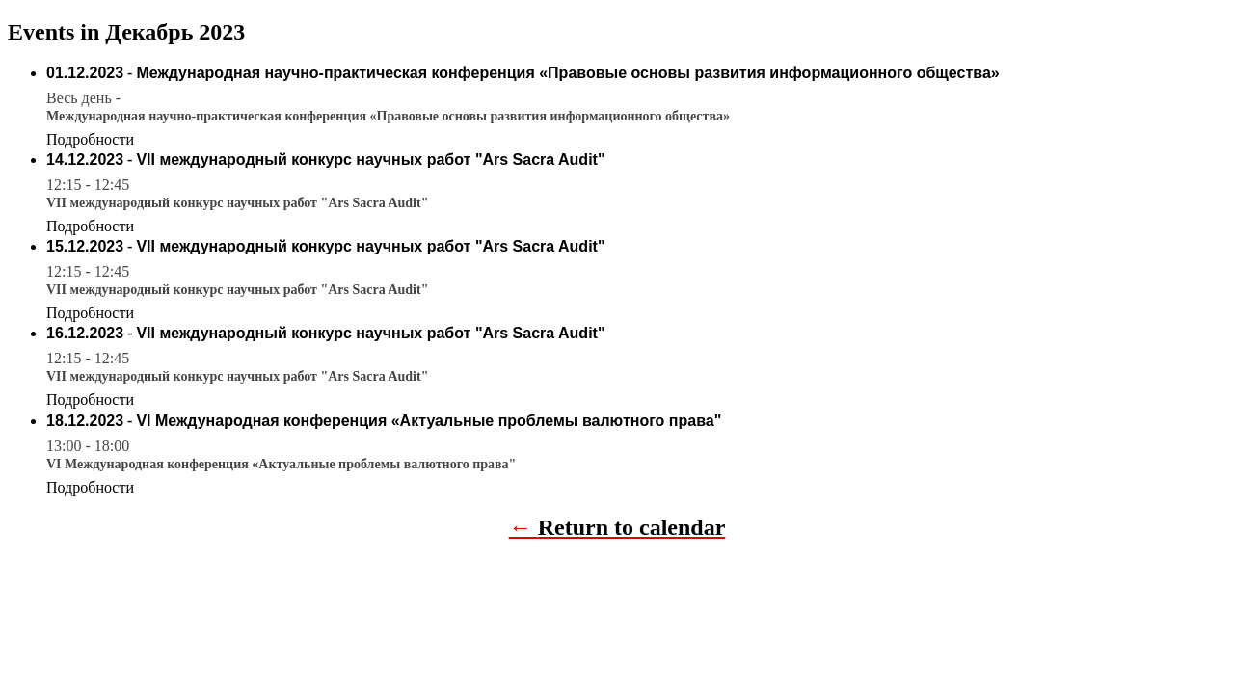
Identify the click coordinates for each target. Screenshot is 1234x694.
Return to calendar (632, 527)
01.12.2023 (84, 73)
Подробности (90, 139)
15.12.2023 (84, 246)
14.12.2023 (84, 159)
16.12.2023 (84, 333)
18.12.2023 (84, 421)
